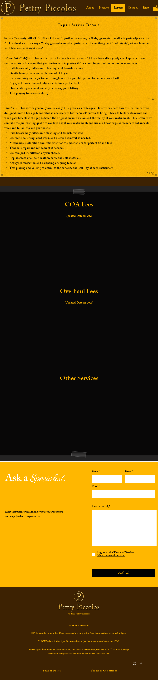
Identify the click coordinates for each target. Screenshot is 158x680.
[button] (155, 8)
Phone (128, 471)
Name (95, 471)
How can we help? (101, 506)
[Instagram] (135, 663)
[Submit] (123, 573)
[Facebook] (141, 663)
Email (95, 486)
